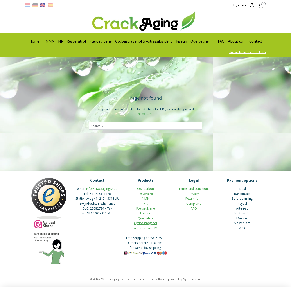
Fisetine (145, 213)
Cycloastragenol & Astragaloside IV (144, 41)
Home (34, 41)
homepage (145, 114)
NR (60, 41)
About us (235, 41)
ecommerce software (153, 279)
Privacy (194, 194)
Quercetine (199, 41)
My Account (244, 5)
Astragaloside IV (145, 228)
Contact (255, 41)
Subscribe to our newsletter (247, 52)
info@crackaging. (98, 189)
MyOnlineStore (192, 279)
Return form (194, 198)
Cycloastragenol (145, 223)
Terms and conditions (193, 189)
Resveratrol (76, 41)
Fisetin (181, 41)
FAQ (221, 41)
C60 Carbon (145, 189)
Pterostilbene (100, 41)
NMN (50, 41)
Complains (193, 203)
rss (135, 279)
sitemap (126, 279)
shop (113, 189)
